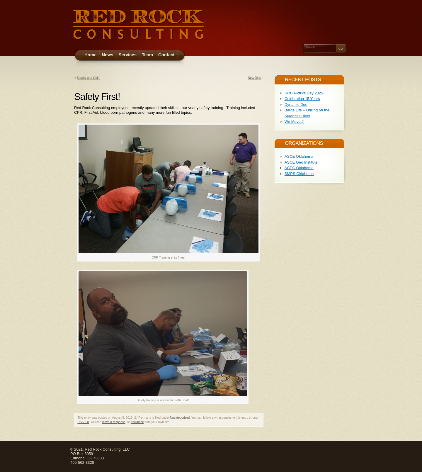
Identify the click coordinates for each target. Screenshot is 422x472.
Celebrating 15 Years (302, 98)
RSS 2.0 (83, 422)
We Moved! (294, 121)
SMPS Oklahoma (299, 174)
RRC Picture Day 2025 (304, 93)
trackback (137, 422)
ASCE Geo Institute (301, 162)
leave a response (113, 422)
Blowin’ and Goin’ (88, 77)
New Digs (254, 77)
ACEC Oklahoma (299, 168)
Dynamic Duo (296, 104)
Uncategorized (180, 417)
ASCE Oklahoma (299, 156)
